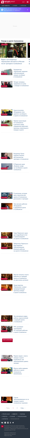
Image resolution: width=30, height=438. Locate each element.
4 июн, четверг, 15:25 (7, 2)
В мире (15, 5)
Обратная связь (8, 435)
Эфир (23, 2)
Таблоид (22, 414)
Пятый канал (6, 414)
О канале (12, 416)
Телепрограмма (22, 416)
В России (23, 5)
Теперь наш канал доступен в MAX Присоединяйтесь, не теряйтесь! (12, 9)
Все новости (6, 5)
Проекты (4, 416)
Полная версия (15, 419)
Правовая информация (10, 432)
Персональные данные (10, 434)
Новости (14, 414)
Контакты (5, 419)
